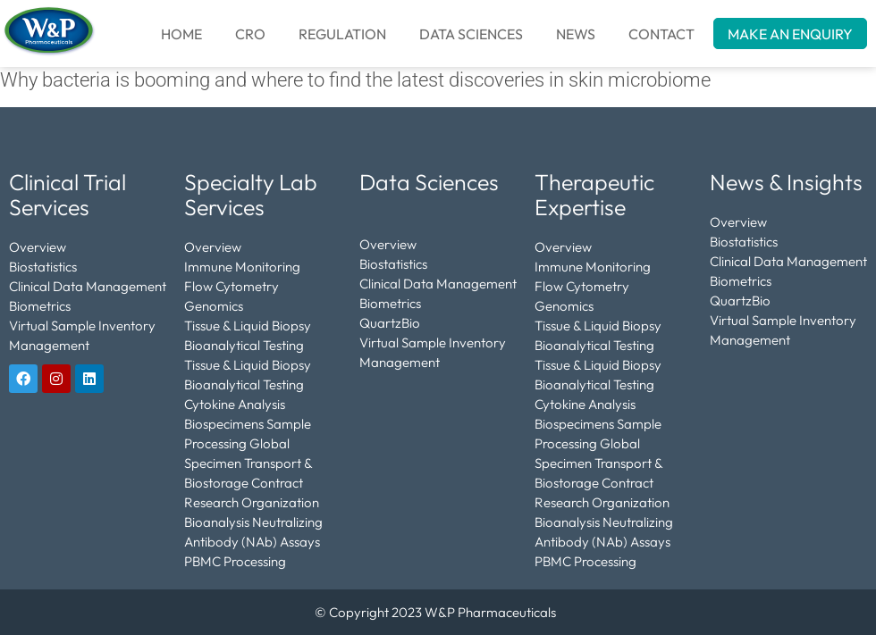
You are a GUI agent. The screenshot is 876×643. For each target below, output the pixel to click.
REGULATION (342, 34)
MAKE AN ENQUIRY (790, 34)
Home (181, 34)
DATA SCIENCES (471, 34)
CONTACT (661, 34)
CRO (250, 34)
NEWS (575, 34)
